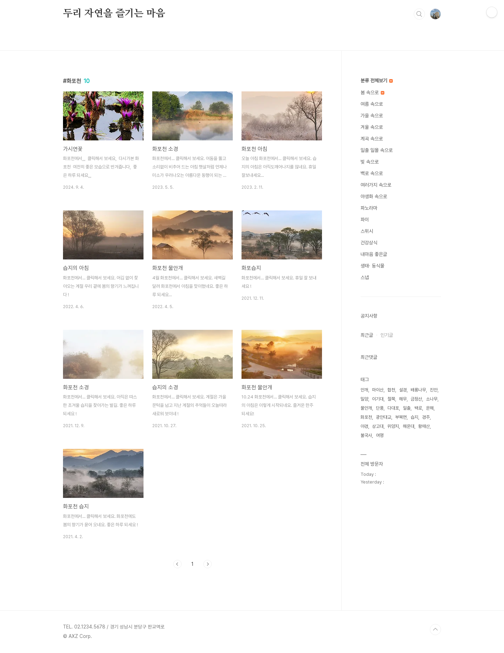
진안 (434, 390)
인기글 (386, 335)
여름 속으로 (371, 104)
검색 (419, 14)
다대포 (393, 408)
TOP (435, 629)
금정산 (416, 399)
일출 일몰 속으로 (376, 150)
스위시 (366, 231)
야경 (364, 426)
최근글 (366, 335)
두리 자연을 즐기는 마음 (114, 14)
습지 (414, 417)
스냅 (364, 277)
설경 (403, 390)
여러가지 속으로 (375, 185)
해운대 (408, 426)
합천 (391, 390)
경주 (426, 417)
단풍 (380, 408)
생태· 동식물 (372, 266)
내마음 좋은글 (373, 254)
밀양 (364, 399)
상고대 (378, 426)
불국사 (366, 435)
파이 (364, 219)
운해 (430, 408)
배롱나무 (418, 390)
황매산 (424, 426)
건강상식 (368, 242)
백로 (418, 408)
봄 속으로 (372, 92)
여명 (380, 435)
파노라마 (368, 208)
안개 (364, 390)
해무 (403, 399)
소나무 (432, 399)
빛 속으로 (369, 162)
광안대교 (383, 417)
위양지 (393, 426)
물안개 (366, 408)
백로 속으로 (371, 173)
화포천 (366, 417)
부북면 (401, 417)
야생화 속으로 (373, 196)
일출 (407, 408)
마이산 (378, 390)
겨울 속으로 (371, 127)
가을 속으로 (371, 115)
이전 (177, 564)
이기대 (378, 399)
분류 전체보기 (376, 80)
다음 (207, 564)
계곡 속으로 (371, 138)
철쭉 (391, 399)
